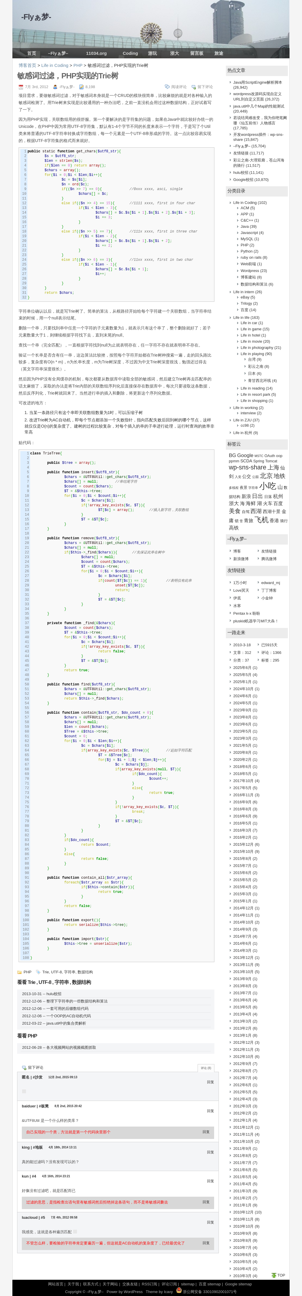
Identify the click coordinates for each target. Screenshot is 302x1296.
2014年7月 (242, 936)
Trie (45, 972)
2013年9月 (242, 979)
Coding (130, 53)
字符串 (70, 972)
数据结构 (85, 972)
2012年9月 (242, 1063)
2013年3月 (242, 1021)
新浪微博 (241, 559)
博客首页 (27, 65)
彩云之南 (255, 366)
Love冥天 (241, 590)
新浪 (246, 496)
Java (245, 226)
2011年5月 (242, 1177)
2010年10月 (243, 1226)
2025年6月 (242, 667)
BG (232, 455)
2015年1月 (242, 901)
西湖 (256, 511)
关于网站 (110, 1284)
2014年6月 (242, 943)
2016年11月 (243, 795)
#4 (34, 1176)
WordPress (133, 1292)
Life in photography (257, 347)
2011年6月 (242, 1170)
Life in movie (251, 341)
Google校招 (243, 179)
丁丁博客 (269, 590)
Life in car (249, 323)
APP (244, 214)
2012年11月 (243, 1049)
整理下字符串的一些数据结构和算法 (77, 1001)
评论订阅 (169, 1284)
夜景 (243, 487)
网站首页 (55, 1284)
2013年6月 (242, 1000)
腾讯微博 (269, 559)
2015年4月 (242, 887)
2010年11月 (243, 1219)
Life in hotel (250, 335)
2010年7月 (242, 1247)
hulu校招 (53, 994)
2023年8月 (242, 717)
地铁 (279, 476)
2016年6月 (242, 816)
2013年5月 (242, 1007)
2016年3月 (242, 830)
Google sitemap (238, 1284)
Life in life (241, 317)
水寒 (237, 606)
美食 (235, 511)
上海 (273, 467)
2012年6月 (242, 1085)
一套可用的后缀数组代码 (67, 1008)
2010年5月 (242, 1261)
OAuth (270, 456)
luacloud (30, 1217)
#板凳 (44, 1106)
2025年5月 (242, 674)
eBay (245, 297)
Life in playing (252, 354)
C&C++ (247, 220)
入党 (238, 477)
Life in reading (253, 388)
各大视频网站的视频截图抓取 (71, 1047)
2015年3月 (242, 894)
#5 (43, 1217)
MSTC (259, 456)
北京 (266, 475)
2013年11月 (243, 964)
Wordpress (250, 270)
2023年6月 (242, 724)
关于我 (73, 1284)
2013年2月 (242, 1028)
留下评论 (205, 87)
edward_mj (270, 583)
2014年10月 (243, 922)
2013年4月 (242, 1014)
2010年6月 (242, 1254)
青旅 (248, 520)
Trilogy (246, 303)
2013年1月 (242, 1035)
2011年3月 (242, 1191)
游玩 (152, 53)
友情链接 (241, 153)
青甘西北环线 (259, 380)
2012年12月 (243, 1042)
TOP (281, 1275)
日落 (268, 496)
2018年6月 (242, 766)
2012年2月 (242, 1113)
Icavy (168, 1292)
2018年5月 (242, 773)
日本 (252, 373)
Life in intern (243, 292)
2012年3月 (242, 1106)
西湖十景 (271, 511)
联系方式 (91, 1284)
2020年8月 (242, 752)
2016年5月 (242, 823)
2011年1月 (242, 1205)
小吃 (267, 486)
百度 (244, 310)
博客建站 (248, 277)
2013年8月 (242, 986)
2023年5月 (242, 731)
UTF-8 (56, 972)
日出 (257, 496)
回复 (210, 1082)
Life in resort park (255, 394)
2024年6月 (242, 696)
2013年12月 (243, 957)
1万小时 (240, 583)
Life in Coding (54, 65)
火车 (268, 503)
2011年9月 (242, 1148)
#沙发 (37, 1077)
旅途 (218, 53)
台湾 (252, 359)
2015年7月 (242, 865)
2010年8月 (242, 1240)
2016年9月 (242, 802)
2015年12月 (243, 844)
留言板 (196, 53)
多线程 (234, 487)
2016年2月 (242, 837)
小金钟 (267, 598)
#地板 (38, 1147)
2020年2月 (242, 759)
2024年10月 (243, 689)
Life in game (251, 329)
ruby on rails (251, 257)
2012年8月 (242, 1071)
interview (248, 413)
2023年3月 (242, 738)
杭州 (278, 496)
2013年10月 (243, 971)
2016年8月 (242, 809)
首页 (31, 53)
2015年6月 (242, 872)
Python (246, 251)
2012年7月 (242, 1078)
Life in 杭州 (242, 433)
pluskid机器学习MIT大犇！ (256, 621)
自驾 (246, 512)
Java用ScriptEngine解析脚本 (257, 82)
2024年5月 (242, 703)
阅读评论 (179, 87)
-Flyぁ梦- (36, 16)
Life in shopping (254, 400)
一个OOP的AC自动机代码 (68, 1016)
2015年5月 (242, 880)
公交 (246, 476)
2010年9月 (242, 1233)
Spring (258, 461)
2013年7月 (242, 993)
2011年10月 (243, 1141)
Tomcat (271, 461)
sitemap (188, 1284)
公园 (255, 477)
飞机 (262, 520)
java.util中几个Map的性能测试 (258, 106)
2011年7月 (242, 1162)
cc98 (245, 425)
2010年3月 (242, 1276)
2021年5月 (242, 745)
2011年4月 (242, 1184)
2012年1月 (242, 1120)
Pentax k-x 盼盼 (246, 613)
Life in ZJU (242, 420)
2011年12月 (243, 1127)
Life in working (245, 407)
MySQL (247, 239)
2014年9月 (242, 929)
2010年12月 (243, 1212)
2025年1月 (242, 682)
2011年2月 (242, 1198)
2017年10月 (243, 781)
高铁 (234, 528)
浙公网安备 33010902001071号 (206, 1292)
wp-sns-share (247, 467)
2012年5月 (242, 1092)
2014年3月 (242, 950)
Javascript (249, 232)
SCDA (246, 461)
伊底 (237, 598)
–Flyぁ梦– (58, 53)
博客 (237, 551)
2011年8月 (242, 1155)
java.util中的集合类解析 (66, 1023)
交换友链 (130, 1284)
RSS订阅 (149, 1284)
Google (245, 455)
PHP (78, 65)
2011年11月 (243, 1134)
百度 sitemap (210, 1284)
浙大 (174, 53)
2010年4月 (242, 1269)
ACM (245, 208)
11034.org (96, 53)
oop (279, 456)
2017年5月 (242, 788)
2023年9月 (242, 710)
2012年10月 (243, 1056)
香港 (274, 520)
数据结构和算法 (254, 284)
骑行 (284, 521)
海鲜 (251, 503)
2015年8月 (242, 858)
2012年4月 (242, 1099)
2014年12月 (243, 908)
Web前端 (248, 264)
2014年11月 (243, 915)
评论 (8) (206, 1068)
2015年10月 (243, 851)
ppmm (234, 461)
